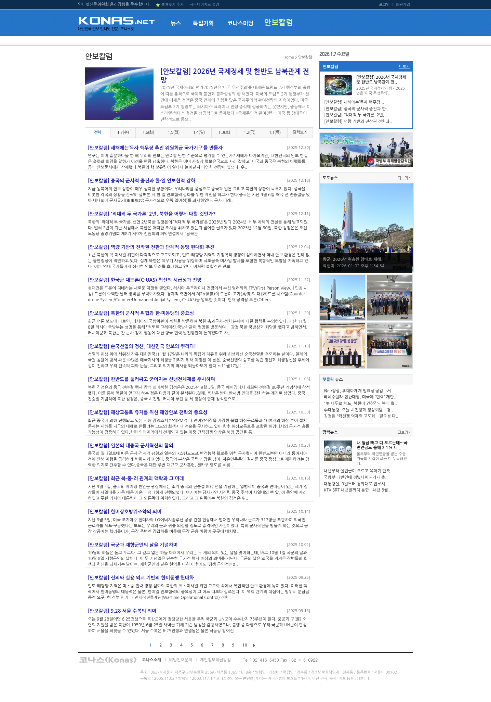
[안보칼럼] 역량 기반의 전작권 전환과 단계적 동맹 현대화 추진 (151, 247)
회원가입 (403, 5)
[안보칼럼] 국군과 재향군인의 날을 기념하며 (133, 545)
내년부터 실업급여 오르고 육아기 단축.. (358, 471)
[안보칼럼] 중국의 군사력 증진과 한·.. (356, 109)
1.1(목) (274, 132)
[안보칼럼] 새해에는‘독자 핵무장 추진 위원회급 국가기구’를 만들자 (155, 147)
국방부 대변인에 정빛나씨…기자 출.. (356, 477)
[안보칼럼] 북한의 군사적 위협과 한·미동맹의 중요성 (141, 313)
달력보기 (300, 132)
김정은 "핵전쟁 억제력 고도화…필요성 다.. (361, 416)
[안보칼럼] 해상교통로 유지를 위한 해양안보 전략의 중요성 (148, 412)
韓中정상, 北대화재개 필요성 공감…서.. (359, 391)
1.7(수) (123, 132)
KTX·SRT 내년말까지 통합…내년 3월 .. (358, 490)
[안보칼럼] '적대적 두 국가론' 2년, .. (356, 115)
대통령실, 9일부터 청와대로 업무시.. (355, 484)
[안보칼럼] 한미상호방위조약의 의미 (124, 511)
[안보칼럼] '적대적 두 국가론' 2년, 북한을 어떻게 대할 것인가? (151, 214)
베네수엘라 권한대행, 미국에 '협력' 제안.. (360, 397)
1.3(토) (224, 132)
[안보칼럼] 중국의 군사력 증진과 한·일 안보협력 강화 (141, 180)
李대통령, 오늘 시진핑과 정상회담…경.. (358, 410)
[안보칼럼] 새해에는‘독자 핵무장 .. (354, 102)
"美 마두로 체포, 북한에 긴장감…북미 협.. (360, 403)
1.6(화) (148, 132)
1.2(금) (249, 132)
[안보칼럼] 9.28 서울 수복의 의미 (122, 611)
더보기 (404, 66)
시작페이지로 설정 (204, 5)
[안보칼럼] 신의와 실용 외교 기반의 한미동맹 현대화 (141, 577)
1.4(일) (198, 132)
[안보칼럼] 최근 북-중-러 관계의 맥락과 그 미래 (136, 478)
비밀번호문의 (180, 660)
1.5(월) (173, 132)
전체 (97, 132)
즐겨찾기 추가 (172, 5)
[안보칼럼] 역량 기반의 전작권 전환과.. (358, 121)
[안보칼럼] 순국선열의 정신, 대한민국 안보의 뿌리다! (142, 346)
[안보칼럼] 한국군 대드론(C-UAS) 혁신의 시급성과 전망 (144, 280)
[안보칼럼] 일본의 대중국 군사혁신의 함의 (130, 445)
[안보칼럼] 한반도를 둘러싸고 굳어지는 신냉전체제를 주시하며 (151, 379)
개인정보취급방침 (215, 660)
